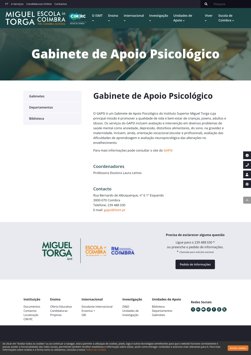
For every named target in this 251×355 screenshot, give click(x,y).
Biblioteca (36, 118)
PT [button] (6, 4)
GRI (84, 315)
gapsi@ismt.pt (114, 210)
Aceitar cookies (238, 348)
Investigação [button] (158, 15)
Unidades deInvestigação (130, 313)
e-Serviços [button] (17, 4)
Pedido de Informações (195, 264)
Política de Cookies (95, 349)
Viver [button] (208, 15)
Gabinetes (36, 96)
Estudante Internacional (97, 306)
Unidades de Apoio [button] (182, 17)
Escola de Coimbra (225, 17)
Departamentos (41, 107)
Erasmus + (88, 311)
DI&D (125, 306)
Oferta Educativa (61, 306)
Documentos (32, 306)
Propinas (56, 315)
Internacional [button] (134, 15)
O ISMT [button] (97, 15)
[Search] (231, 4)
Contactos (60, 4)
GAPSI (168, 150)
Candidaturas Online (39, 4)
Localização (31, 315)
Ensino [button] (113, 15)
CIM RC (28, 319)
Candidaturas (59, 311)
